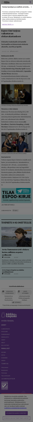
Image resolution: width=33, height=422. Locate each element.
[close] (31, 7)
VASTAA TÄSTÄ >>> (8, 24)
